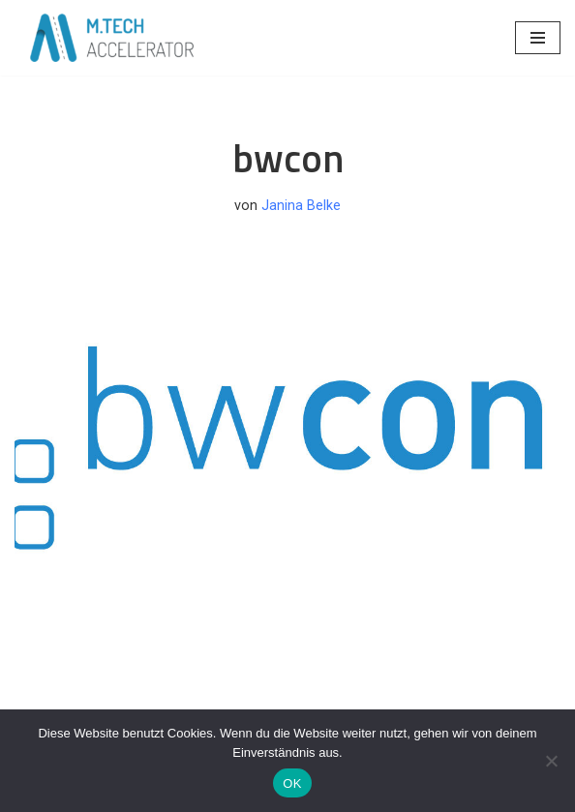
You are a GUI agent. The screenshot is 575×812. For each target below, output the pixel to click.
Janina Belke (301, 205)
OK (292, 783)
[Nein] (550, 760)
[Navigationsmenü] (537, 37)
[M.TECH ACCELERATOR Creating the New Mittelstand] (111, 38)
